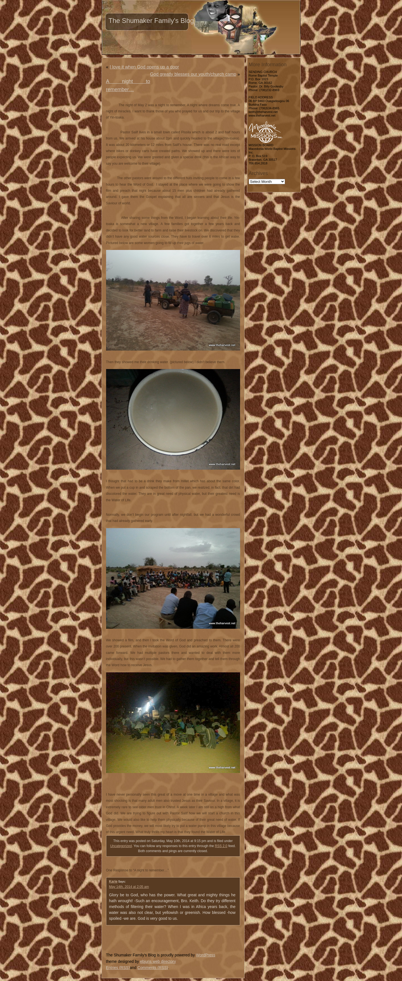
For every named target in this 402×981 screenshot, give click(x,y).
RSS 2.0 (221, 846)
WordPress (205, 955)
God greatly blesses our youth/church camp (193, 74)
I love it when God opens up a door (144, 67)
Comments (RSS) (152, 967)
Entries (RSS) (118, 967)
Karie (113, 881)
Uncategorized (121, 846)
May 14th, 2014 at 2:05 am (129, 887)
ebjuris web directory (158, 961)
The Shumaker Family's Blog (151, 20)
